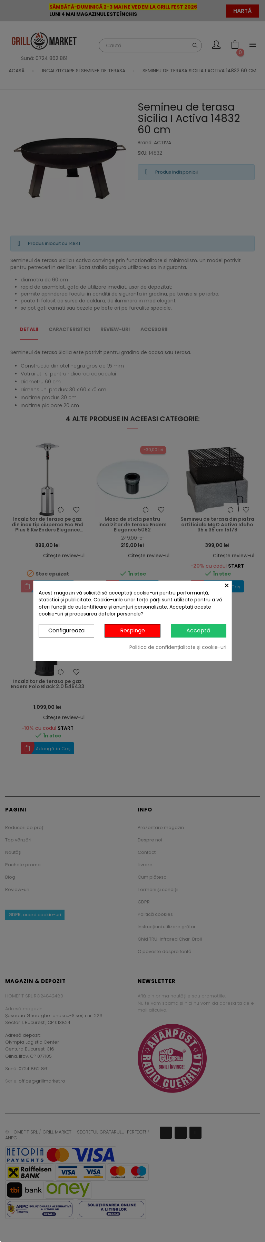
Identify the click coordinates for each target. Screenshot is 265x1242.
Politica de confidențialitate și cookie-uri (177, 647)
